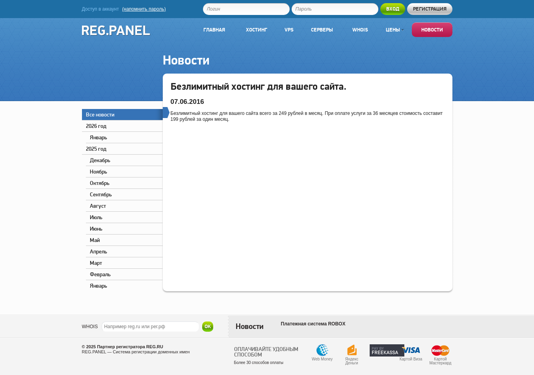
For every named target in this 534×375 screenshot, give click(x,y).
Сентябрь (101, 194)
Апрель (98, 251)
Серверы (322, 30)
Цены (395, 30)
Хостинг (256, 30)
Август (98, 206)
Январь (98, 137)
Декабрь (100, 160)
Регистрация (430, 9)
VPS (289, 30)
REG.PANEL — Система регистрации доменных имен (136, 351)
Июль (96, 217)
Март (96, 263)
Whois (360, 30)
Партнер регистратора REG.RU (130, 346)
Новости (432, 30)
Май (95, 240)
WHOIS (90, 326)
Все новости (124, 113)
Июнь (96, 228)
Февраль (100, 274)
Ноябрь (98, 171)
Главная (214, 30)
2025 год (96, 149)
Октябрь (100, 183)
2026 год (96, 126)
